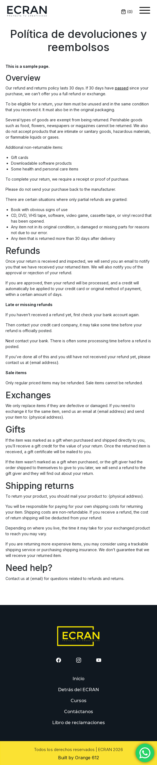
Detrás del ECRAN (78, 689)
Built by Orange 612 (78, 757)
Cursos (78, 700)
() (127, 11)
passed (121, 88)
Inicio (78, 678)
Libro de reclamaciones (78, 722)
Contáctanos (78, 711)
